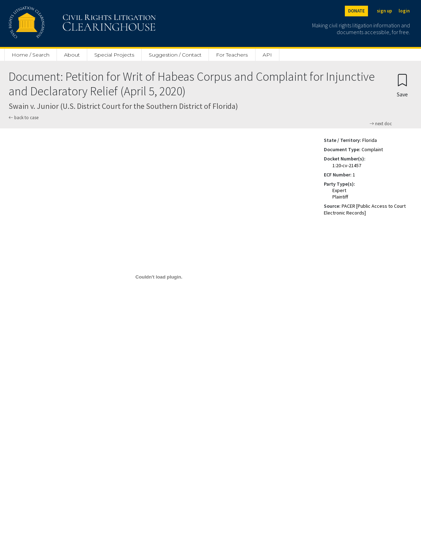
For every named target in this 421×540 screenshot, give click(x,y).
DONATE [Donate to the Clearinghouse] (356, 11)
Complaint (372, 149)
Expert (339, 190)
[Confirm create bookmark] (402, 85)
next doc (380, 124)
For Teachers (232, 55)
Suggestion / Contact (175, 55)
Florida (369, 140)
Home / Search (30, 55)
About (72, 55)
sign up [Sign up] (384, 11)
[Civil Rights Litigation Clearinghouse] (62, 23)
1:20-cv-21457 (346, 165)
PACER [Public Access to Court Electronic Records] (365, 209)
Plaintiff (340, 197)
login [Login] (404, 11)
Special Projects (114, 55)
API (267, 55)
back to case (23, 118)
